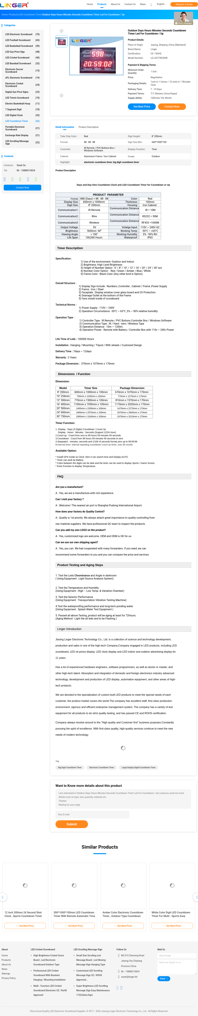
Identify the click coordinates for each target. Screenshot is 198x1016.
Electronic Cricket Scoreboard (22, 84)
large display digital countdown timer (138, 767)
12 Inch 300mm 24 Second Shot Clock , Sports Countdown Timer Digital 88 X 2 (23, 916)
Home (5, 955)
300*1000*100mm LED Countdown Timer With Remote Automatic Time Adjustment (74, 916)
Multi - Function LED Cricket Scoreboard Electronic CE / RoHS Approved (50, 990)
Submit (72, 824)
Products (6, 960)
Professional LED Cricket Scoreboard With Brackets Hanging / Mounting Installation (49, 975)
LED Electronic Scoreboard (22, 34)
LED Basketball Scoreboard (22, 46)
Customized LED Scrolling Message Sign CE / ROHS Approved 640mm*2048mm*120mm (89, 975)
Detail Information (65, 127)
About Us (6, 964)
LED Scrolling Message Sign (22, 142)
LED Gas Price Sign (22, 51)
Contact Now (22, 187)
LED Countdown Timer (22, 121)
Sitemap (6, 973)
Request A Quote (184, 4)
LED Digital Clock (22, 115)
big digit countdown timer (70, 767)
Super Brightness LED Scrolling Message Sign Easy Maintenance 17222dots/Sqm (93, 990)
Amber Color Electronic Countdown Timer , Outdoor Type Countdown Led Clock (123, 916)
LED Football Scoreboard (22, 40)
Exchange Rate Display (22, 135)
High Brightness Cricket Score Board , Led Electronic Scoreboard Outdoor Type (48, 960)
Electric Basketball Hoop (22, 103)
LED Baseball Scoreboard (22, 63)
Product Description (89, 127)
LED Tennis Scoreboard (22, 97)
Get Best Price (142, 106)
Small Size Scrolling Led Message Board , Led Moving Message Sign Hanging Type (91, 960)
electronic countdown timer (101, 767)
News (4, 969)
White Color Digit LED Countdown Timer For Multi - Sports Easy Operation (171, 916)
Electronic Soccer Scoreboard (22, 70)
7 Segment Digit (22, 109)
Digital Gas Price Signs (22, 92)
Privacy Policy (9, 978)
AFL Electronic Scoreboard (22, 77)
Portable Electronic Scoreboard (22, 128)
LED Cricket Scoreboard (22, 57)
